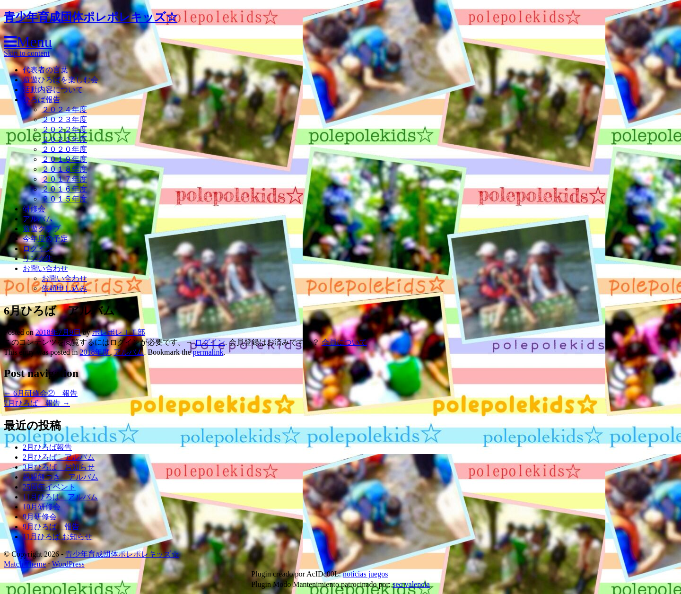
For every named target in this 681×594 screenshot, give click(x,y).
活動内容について (53, 90)
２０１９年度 (64, 159)
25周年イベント (49, 487)
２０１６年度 (64, 189)
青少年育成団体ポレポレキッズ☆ (90, 17)
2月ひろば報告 (47, 447)
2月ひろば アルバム (59, 457)
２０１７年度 (64, 179)
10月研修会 (42, 507)
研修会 (34, 209)
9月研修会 (40, 517)
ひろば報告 (42, 100)
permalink (208, 352)
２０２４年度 (64, 109)
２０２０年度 (64, 149)
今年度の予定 (45, 239)
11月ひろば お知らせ (57, 537)
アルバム (38, 219)
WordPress (68, 564)
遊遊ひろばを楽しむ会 (60, 80)
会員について (344, 342)
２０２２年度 (64, 129)
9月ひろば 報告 (51, 527)
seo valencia (411, 584)
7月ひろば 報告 (37, 403)
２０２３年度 (64, 119)
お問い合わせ (45, 268)
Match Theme (25, 564)
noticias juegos (365, 574)
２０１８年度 (64, 169)
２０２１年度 (64, 139)
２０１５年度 (64, 199)
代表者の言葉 (45, 70)
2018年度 (94, 352)
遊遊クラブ (42, 229)
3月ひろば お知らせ (59, 467)
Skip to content (27, 53)
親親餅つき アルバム (60, 477)
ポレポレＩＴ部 (118, 332)
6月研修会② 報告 (41, 393)
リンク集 (38, 258)
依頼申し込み (64, 288)
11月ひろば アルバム (60, 497)
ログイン (38, 249)
